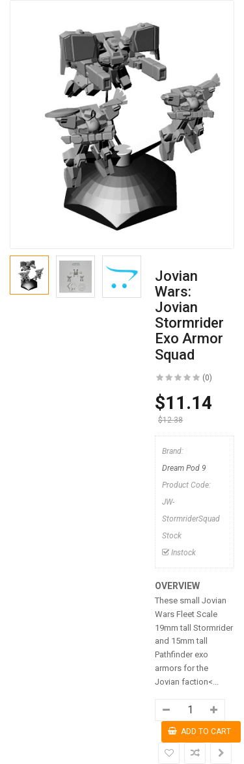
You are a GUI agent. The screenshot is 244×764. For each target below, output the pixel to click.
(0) (207, 377)
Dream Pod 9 (184, 468)
